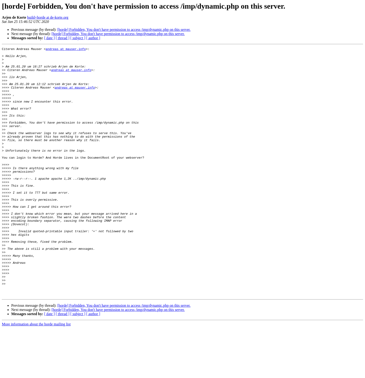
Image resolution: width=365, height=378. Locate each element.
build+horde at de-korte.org (47, 17)
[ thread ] (62, 38)
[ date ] (49, 38)
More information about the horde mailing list (36, 374)
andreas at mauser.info (66, 49)
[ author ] (93, 38)
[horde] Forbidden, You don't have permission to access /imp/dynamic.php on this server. (123, 30)
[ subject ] (77, 38)
